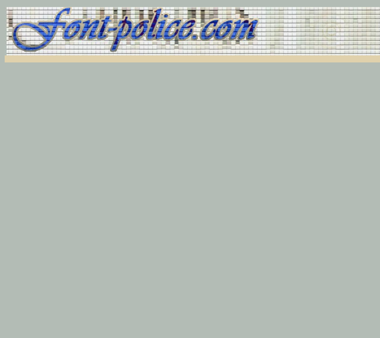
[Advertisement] (118, 58)
